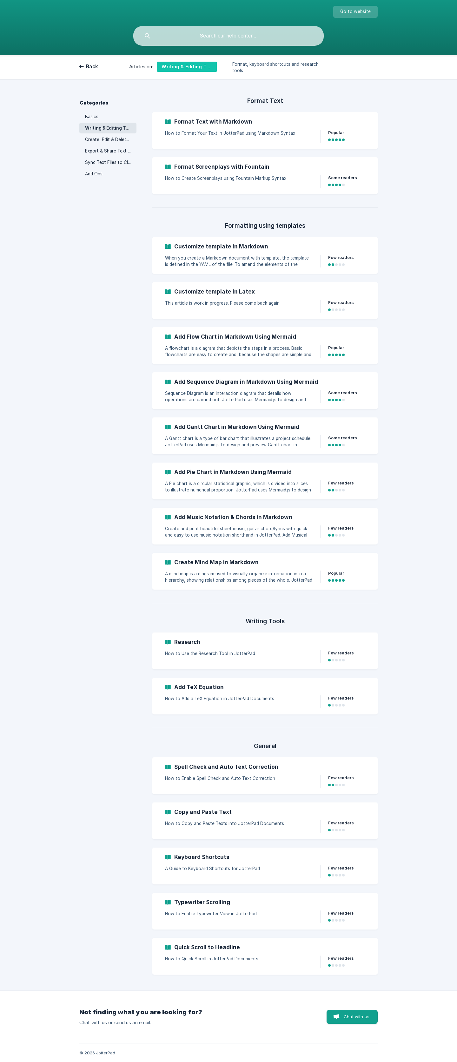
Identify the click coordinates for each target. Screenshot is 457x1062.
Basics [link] (91, 116)
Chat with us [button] (356, 1016)
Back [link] (92, 67)
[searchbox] (228, 36)
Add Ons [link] (94, 173)
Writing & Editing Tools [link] (110, 128)
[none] (355, 12)
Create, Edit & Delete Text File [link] (110, 139)
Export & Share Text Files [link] (110, 150)
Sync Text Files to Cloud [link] (110, 162)
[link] (265, 130)
